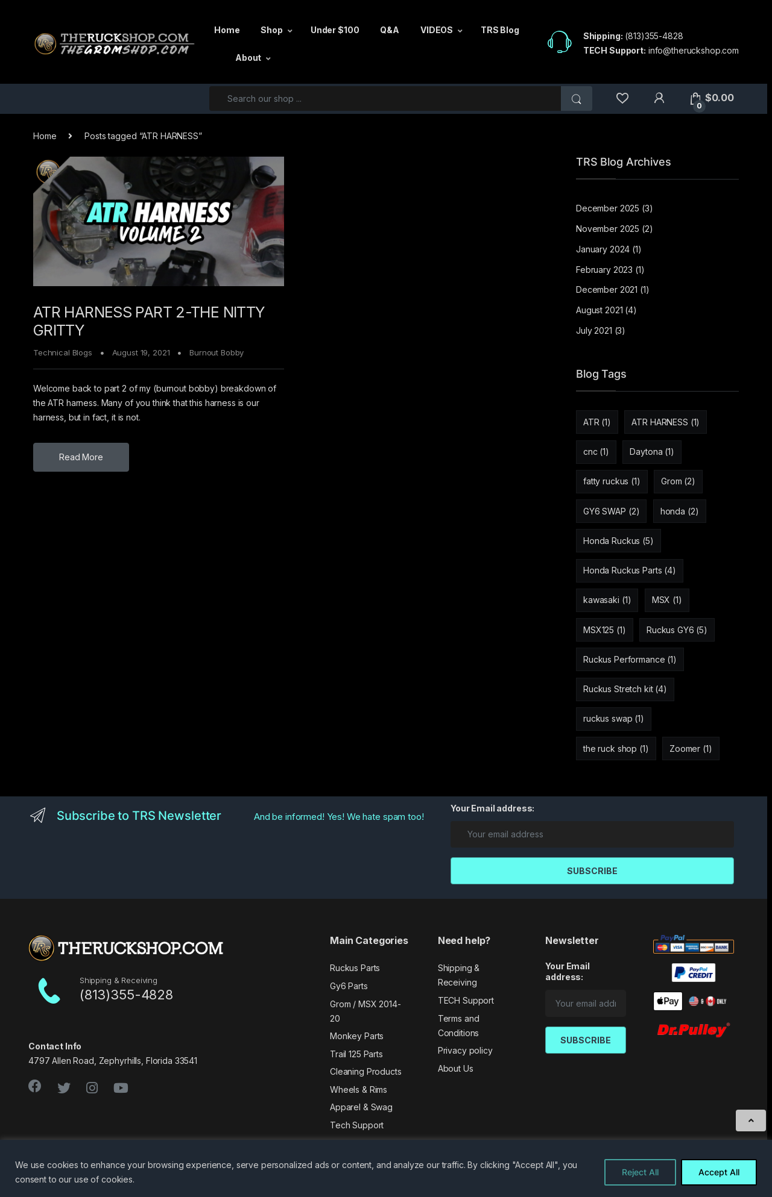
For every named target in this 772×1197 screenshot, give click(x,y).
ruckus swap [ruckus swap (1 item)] (613, 718)
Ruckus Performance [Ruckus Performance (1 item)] (630, 659)
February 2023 (604, 269)
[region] (386, 1168)
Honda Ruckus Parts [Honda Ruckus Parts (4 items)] (629, 570)
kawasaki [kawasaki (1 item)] (607, 600)
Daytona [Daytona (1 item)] (652, 451)
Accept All (718, 1172)
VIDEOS (436, 30)
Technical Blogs (62, 352)
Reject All (640, 1172)
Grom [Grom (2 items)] (678, 481)
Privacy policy (465, 1050)
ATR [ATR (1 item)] (597, 422)
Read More (81, 457)
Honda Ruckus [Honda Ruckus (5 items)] (618, 541)
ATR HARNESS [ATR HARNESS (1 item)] (665, 422)
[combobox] (385, 98)
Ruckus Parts (355, 968)
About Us (455, 1068)
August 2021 (599, 310)
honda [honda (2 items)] (679, 511)
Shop (271, 30)
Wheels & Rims (358, 1089)
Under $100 (335, 30)
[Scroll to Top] (751, 1120)
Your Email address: (492, 808)
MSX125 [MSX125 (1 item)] (604, 630)
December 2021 (607, 289)
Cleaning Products (366, 1071)
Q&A (389, 30)
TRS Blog (500, 30)
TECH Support (466, 1000)
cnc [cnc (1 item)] (596, 451)
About (248, 57)
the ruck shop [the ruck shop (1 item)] (616, 748)
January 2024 (603, 249)
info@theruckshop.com (693, 50)
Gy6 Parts (349, 986)
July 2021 (594, 330)
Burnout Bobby (216, 352)
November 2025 (607, 228)
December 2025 (607, 208)
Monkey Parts (357, 1036)
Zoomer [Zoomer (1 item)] (690, 748)
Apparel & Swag (361, 1107)
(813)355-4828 (654, 36)
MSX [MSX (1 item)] (667, 600)
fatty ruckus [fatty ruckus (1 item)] (612, 481)
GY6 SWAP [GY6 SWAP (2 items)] (611, 511)
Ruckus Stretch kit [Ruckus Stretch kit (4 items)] (625, 689)
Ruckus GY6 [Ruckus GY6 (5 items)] (677, 630)
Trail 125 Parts (356, 1054)
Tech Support (357, 1125)
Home (226, 30)
